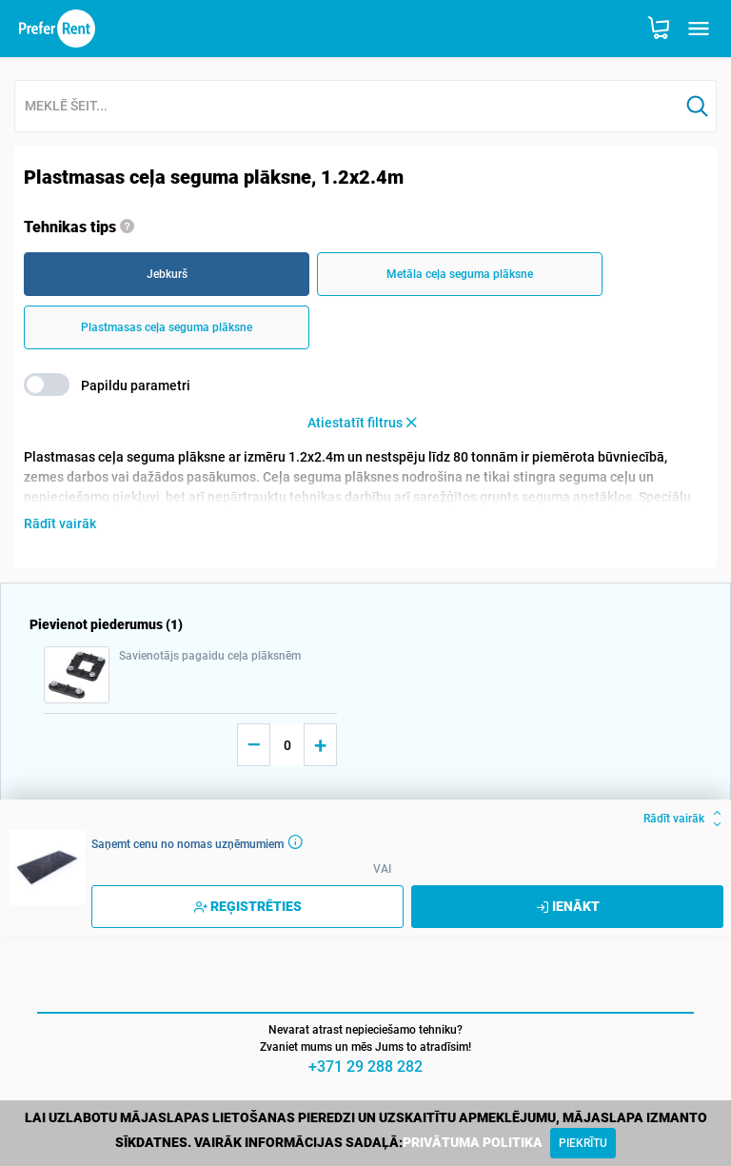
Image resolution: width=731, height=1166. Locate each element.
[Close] (583, 1143)
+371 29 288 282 (365, 1066)
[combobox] (347, 107)
